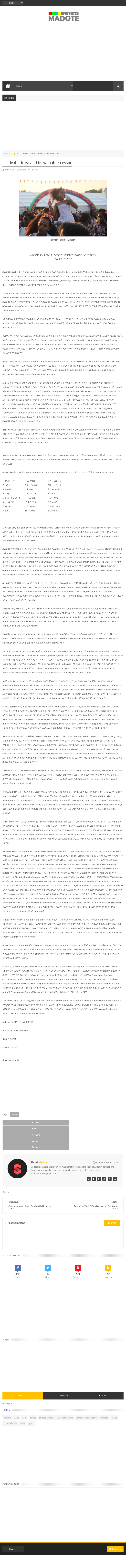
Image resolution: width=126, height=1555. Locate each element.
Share (38, 1122)
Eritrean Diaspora (65, 1393)
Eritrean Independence (86, 1393)
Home (7, 153)
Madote (70, 1544)
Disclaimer (67, 1549)
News (22, 1399)
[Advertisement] (63, 53)
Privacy (57, 1549)
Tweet (14, 1122)
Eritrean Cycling (46, 1393)
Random (103, 1371)
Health (114, 1393)
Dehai (13, 1047)
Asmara (7, 1393)
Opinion (16, 153)
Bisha (16, 1393)
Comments (63, 1371)
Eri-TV (24, 1393)
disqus (112, 1198)
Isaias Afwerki (10, 1399)
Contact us (115, 1524)
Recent (22, 1371)
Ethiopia (104, 1393)
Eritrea (33, 1393)
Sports (31, 1399)
